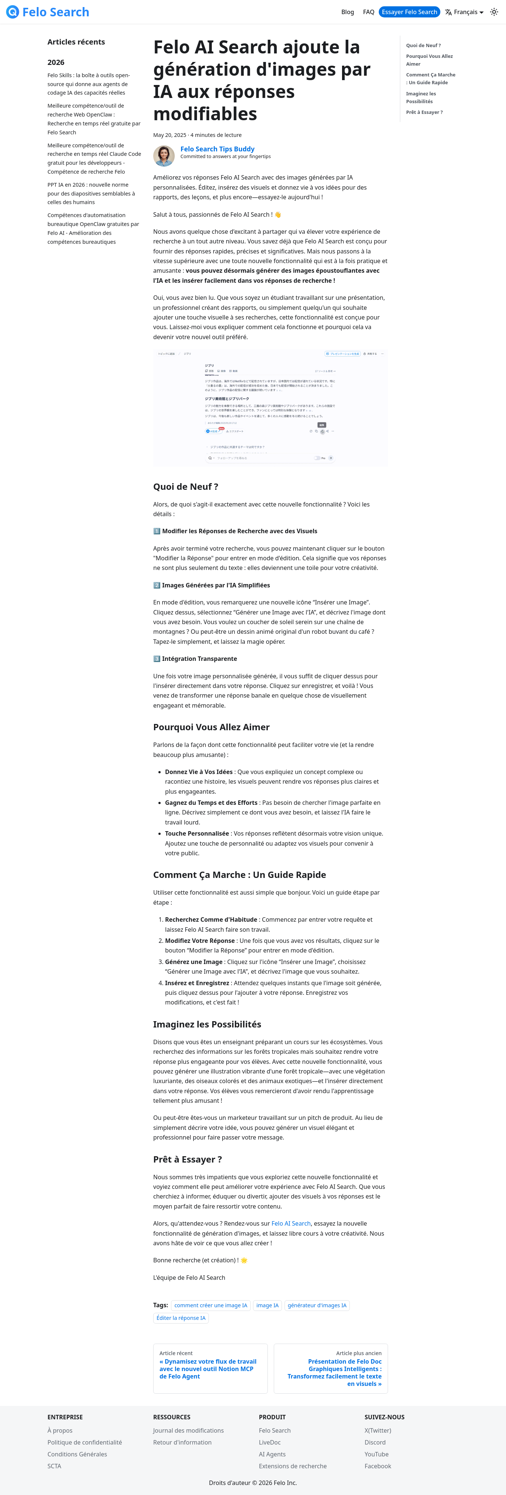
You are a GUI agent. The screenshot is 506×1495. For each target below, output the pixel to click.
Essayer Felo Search (409, 12)
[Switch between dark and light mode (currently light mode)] (494, 12)
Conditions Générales (77, 1454)
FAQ (369, 12)
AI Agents (272, 1454)
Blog (347, 12)
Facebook (378, 1466)
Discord (375, 1442)
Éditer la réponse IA (181, 1318)
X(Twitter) (378, 1430)
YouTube (377, 1454)
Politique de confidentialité (84, 1442)
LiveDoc (270, 1442)
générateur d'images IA (317, 1305)
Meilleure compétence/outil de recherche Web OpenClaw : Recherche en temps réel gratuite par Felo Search (94, 118)
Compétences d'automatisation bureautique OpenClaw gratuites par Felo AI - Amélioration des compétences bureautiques (93, 228)
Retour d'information (182, 1442)
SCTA (54, 1466)
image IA (267, 1305)
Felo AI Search (291, 1223)
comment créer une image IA (210, 1305)
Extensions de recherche (293, 1466)
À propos (59, 1430)
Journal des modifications (188, 1430)
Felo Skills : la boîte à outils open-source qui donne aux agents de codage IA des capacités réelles (88, 84)
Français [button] (461, 12)
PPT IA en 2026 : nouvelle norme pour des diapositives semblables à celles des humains (91, 193)
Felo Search (275, 1430)
